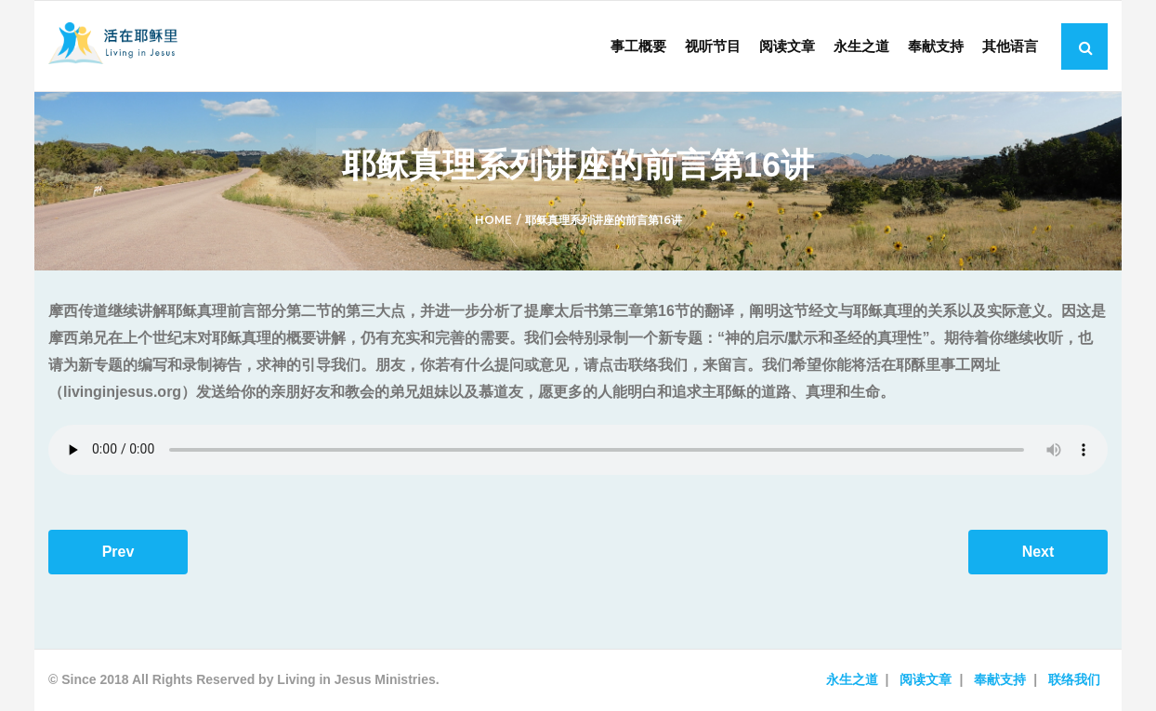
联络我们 (1074, 679)
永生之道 (852, 679)
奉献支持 (1000, 679)
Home (493, 220)
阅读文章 (926, 679)
